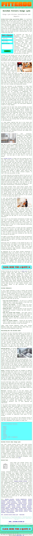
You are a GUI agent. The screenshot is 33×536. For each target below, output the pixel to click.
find (5, 444)
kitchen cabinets (7, 189)
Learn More (19, 535)
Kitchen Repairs (5, 508)
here (20, 457)
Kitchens (18, 500)
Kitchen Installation (11, 503)
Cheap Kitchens (19, 509)
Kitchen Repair (14, 508)
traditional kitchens (18, 478)
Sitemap (2, 525)
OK (23, 535)
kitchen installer (5, 214)
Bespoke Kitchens (9, 499)
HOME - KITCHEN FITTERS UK (16, 521)
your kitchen (8, 28)
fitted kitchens (22, 127)
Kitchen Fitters (23, 503)
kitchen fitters (8, 158)
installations (21, 218)
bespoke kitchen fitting (20, 481)
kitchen (12, 55)
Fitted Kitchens (10, 512)
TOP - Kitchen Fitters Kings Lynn (9, 514)
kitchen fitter (17, 37)
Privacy (31, 525)
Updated (14, 525)
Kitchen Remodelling (21, 499)
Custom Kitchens (11, 501)
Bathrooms (22, 514)
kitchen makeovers (24, 479)
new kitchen (7, 245)
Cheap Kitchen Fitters (14, 505)
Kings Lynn (24, 271)
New (11, 525)
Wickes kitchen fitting (23, 469)
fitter (21, 252)
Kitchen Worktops (21, 504)
